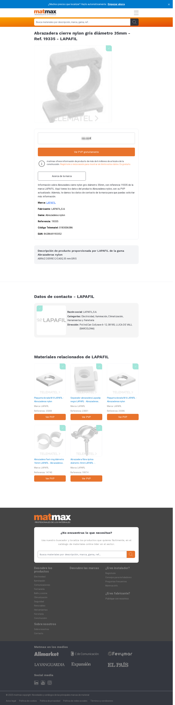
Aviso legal (11, 701)
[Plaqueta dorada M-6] (123, 391)
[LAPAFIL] (51, 320)
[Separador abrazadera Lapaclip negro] (86, 391)
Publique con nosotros (117, 598)
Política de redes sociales (75, 701)
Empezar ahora (116, 4)
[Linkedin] (36, 683)
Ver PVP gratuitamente (86, 151)
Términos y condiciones (101, 701)
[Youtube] (43, 683)
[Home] (45, 12)
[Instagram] (49, 683)
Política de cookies (28, 701)
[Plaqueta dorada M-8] (50, 391)
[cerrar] (168, 4)
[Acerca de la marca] (62, 176)
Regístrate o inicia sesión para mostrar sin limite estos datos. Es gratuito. (95, 164)
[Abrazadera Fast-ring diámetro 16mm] (50, 453)
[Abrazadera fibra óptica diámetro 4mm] (86, 453)
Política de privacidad (50, 701)
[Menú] (136, 13)
